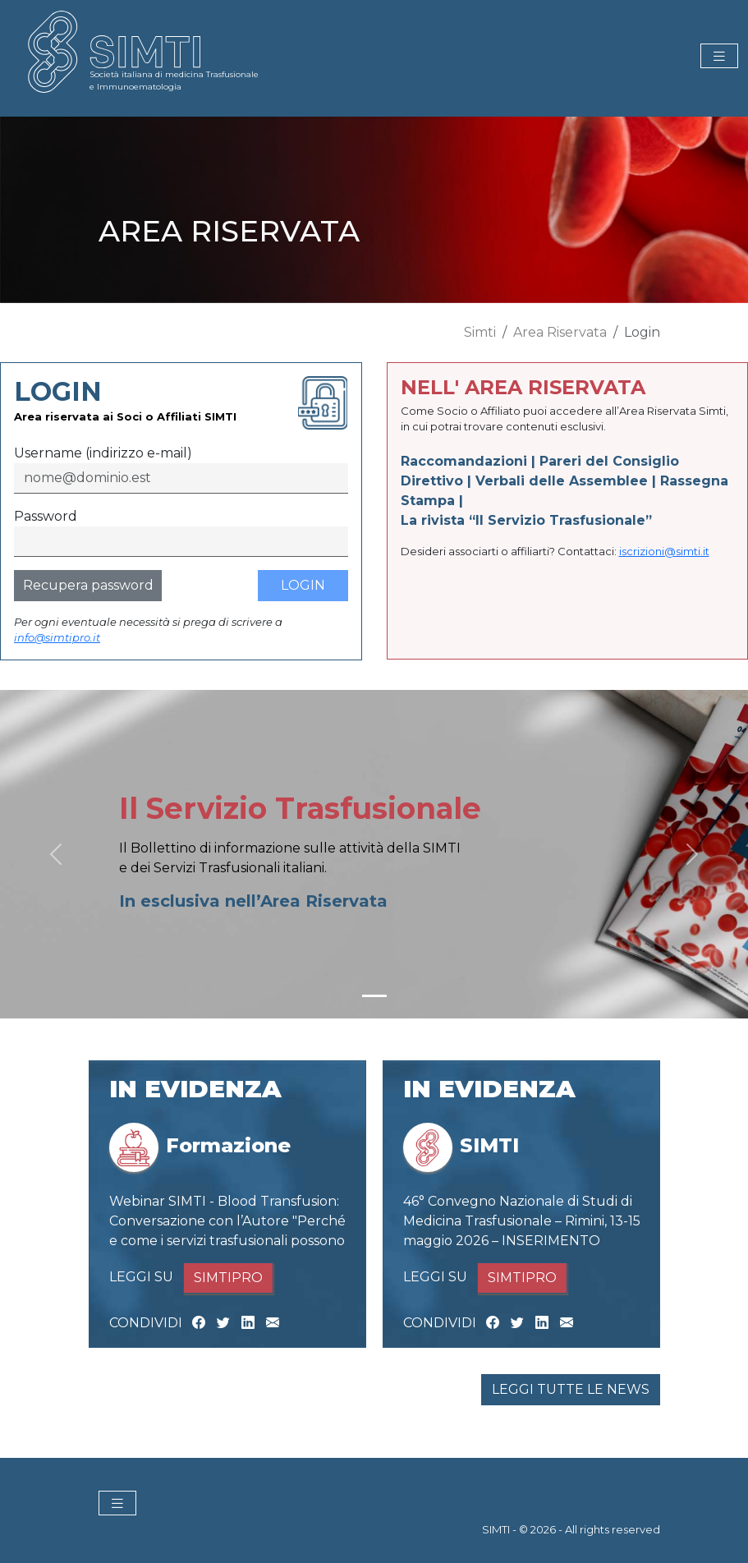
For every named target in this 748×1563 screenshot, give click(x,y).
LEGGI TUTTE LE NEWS (570, 1389)
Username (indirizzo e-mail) (103, 453)
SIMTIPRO (228, 1277)
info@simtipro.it (57, 637)
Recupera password (88, 585)
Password (45, 516)
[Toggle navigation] (719, 56)
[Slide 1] (374, 995)
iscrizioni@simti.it (664, 551)
